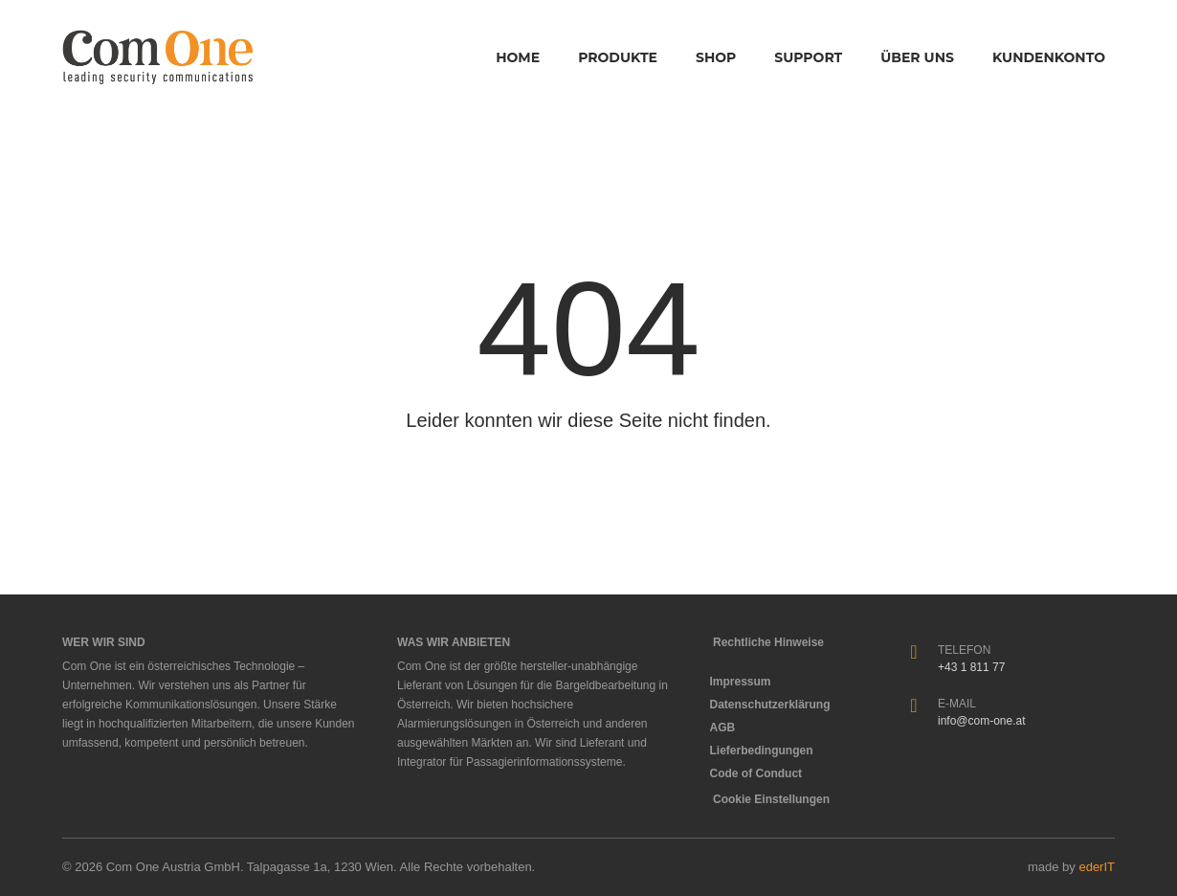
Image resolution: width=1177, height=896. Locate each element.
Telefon (964, 650)
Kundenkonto (1048, 57)
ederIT (1096, 867)
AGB (728, 727)
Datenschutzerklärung (775, 704)
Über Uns (917, 57)
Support (808, 57)
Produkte (617, 57)
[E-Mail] (913, 705)
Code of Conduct (761, 773)
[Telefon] (913, 651)
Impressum (745, 681)
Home (518, 57)
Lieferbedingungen (766, 750)
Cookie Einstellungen (771, 799)
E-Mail (957, 703)
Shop (716, 57)
